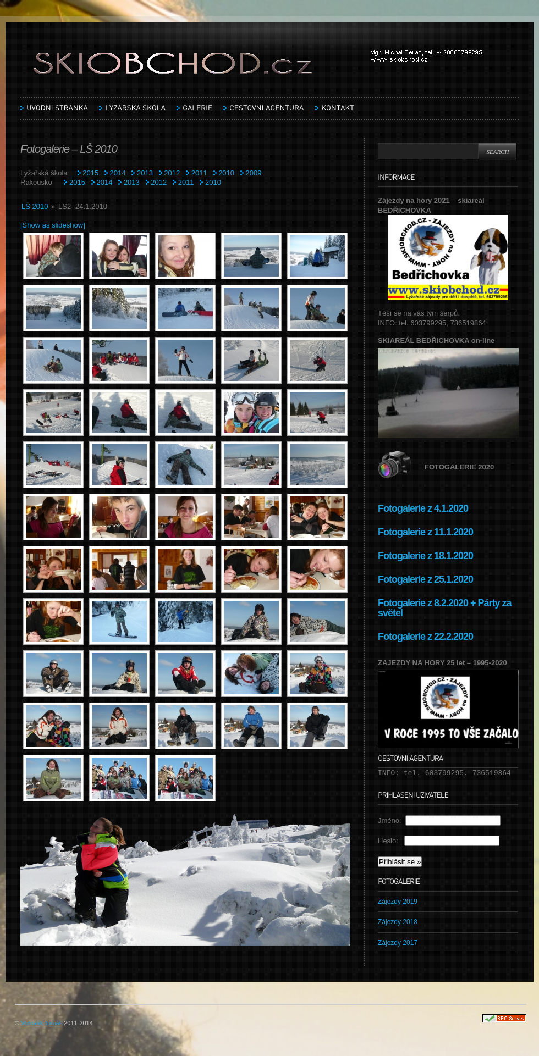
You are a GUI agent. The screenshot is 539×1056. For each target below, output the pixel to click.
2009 (254, 173)
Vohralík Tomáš (41, 1023)
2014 (118, 173)
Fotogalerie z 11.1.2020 (425, 532)
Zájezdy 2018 (397, 922)
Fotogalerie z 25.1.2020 (425, 579)
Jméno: (391, 820)
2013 (145, 173)
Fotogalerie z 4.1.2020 (423, 508)
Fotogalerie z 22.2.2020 (426, 636)
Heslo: (391, 841)
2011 (199, 173)
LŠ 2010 (34, 206)
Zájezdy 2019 (397, 901)
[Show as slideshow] (52, 225)
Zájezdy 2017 (397, 943)
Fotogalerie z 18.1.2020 (425, 555)
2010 (226, 173)
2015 (90, 173)
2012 (172, 173)
